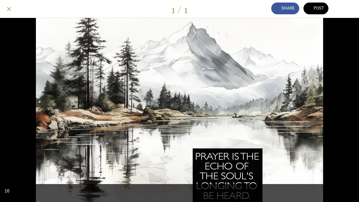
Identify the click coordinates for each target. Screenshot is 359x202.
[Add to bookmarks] (344, 9)
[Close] (9, 9)
